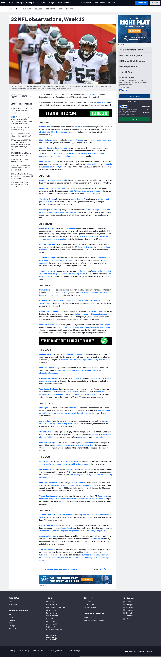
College (38, 9)
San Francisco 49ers (48, 536)
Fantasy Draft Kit (52, 621)
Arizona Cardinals (47, 515)
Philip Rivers (97, 311)
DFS (60, 9)
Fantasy (27, 9)
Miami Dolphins (45, 140)
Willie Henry (60, 180)
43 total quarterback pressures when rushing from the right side (63, 464)
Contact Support (90, 617)
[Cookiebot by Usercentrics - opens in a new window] (14, 652)
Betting (69, 9)
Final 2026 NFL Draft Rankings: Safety (19, 160)
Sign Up (135, 119)
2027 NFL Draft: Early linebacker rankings (20, 129)
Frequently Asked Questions (94, 620)
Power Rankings (52, 616)
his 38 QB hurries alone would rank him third (85, 191)
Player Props (50, 602)
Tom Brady (63, 148)
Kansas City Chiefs (47, 301)
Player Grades (51, 610)
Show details (34, 653)
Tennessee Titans (47, 271)
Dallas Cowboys (46, 354)
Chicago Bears (45, 408)
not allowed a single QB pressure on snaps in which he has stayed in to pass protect (71, 499)
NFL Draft (50, 9)
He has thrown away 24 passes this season (91, 314)
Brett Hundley (98, 437)
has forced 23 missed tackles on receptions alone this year (73, 485)
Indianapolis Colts (47, 244)
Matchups (50, 618)
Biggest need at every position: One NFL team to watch (20, 185)
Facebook (129, 610)
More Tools (135, 96)
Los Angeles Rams (47, 525)
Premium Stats (51, 613)
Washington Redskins (48, 389)
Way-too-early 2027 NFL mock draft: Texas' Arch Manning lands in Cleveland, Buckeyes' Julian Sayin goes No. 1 (21, 144)
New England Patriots (49, 148)
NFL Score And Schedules (55, 607)
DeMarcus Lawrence (74, 354)
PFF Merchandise (90, 607)
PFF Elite (101, 102)
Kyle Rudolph (88, 442)
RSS (127, 618)
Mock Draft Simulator (54, 630)
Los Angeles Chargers (49, 311)
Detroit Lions (45, 421)
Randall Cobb (92, 434)
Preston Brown (80, 127)
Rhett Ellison (62, 370)
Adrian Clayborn (72, 461)
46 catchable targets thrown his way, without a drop (73, 445)
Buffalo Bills (44, 127)
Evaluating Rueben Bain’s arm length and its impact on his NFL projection (22, 176)
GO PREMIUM (141, 3)
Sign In (155, 3)
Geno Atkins (61, 188)
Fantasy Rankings (52, 624)
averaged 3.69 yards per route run (63, 424)
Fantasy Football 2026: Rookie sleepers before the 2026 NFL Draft (20, 168)
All (10, 9)
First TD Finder (51, 605)
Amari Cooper (104, 325)
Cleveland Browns (47, 199)
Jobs (11, 602)
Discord (129, 613)
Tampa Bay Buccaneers (49, 496)
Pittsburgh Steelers (48, 210)
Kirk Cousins (73, 392)
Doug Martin (103, 496)
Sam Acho (72, 408)
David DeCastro (71, 212)
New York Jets (45, 161)
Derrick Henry (82, 271)
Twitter (128, 602)
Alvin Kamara (79, 483)
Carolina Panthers (47, 469)
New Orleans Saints (48, 483)
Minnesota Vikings (47, 442)
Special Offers (89, 605)
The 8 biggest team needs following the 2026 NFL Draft (21, 135)
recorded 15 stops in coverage (99, 140)
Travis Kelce (62, 301)
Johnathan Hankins (85, 247)
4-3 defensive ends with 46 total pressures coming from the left (83, 360)
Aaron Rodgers (83, 437)
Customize (142, 644)
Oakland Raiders (46, 325)
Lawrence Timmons (76, 140)
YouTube (129, 607)
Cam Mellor (93, 94)
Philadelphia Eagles (48, 378)
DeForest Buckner (96, 539)
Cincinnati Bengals (47, 188)
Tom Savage (70, 228)
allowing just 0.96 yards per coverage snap (56, 132)
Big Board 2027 (51, 627)
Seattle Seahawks (47, 549)
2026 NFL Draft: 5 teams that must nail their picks (21, 154)
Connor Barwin (67, 528)
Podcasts (129, 616)
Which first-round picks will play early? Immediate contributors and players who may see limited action (21, 120)
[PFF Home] (3, 3)
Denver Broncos (46, 290)
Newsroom (13, 605)
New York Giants (46, 368)
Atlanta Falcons (46, 461)
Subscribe (87, 602)
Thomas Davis (71, 469)
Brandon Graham (76, 378)
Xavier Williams (65, 515)
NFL (18, 9)
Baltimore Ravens (47, 180)
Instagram (129, 605)
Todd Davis (61, 293)
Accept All (142, 637)
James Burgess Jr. (78, 199)
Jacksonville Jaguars (48, 258)
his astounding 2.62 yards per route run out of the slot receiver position (83, 327)
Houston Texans (46, 228)
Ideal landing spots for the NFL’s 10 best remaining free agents (21, 111)
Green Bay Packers (47, 432)
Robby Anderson (92, 164)
